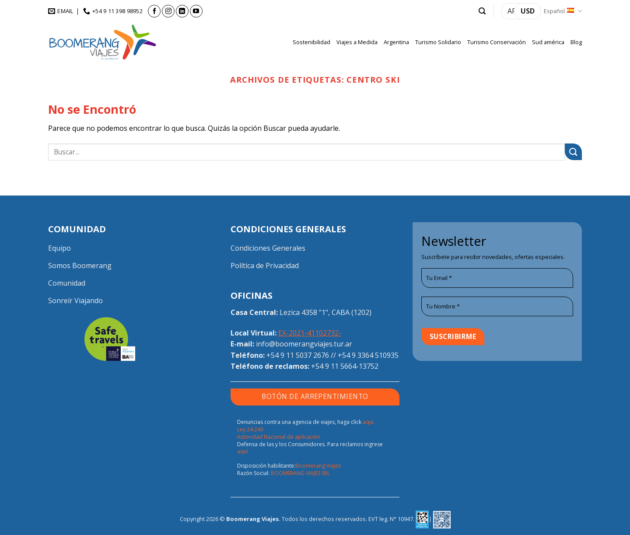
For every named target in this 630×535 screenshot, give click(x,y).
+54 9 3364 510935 (368, 355)
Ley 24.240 (250, 429)
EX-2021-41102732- (309, 333)
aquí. (369, 422)
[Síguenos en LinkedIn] (182, 11)
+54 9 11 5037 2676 (297, 355)
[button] (482, 11)
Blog (576, 42)
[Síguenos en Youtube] (196, 11)
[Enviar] (573, 152)
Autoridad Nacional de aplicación (278, 437)
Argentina (396, 42)
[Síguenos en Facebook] (154, 11)
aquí (242, 451)
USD (528, 11)
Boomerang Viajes (318, 465)
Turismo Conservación (496, 42)
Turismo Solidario (438, 42)
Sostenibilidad (311, 42)
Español (563, 11)
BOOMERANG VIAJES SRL (300, 473)
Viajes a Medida (357, 42)
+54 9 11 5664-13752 (344, 366)
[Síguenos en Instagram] (168, 11)
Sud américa (548, 42)
